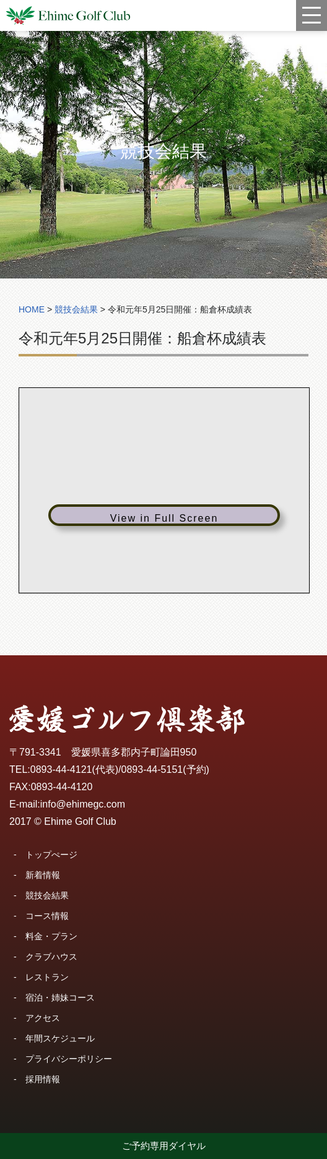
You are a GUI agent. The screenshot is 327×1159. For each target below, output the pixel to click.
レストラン (47, 977)
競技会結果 (47, 895)
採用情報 (42, 1079)
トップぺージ (51, 855)
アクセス (42, 1018)
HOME (32, 309)
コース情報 (47, 916)
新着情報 (42, 875)
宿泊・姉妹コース (60, 997)
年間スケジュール (60, 1038)
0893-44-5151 (152, 769)
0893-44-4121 (61, 769)
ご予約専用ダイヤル (164, 1145)
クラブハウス (51, 957)
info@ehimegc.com (82, 804)
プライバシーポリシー (68, 1059)
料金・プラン (51, 936)
